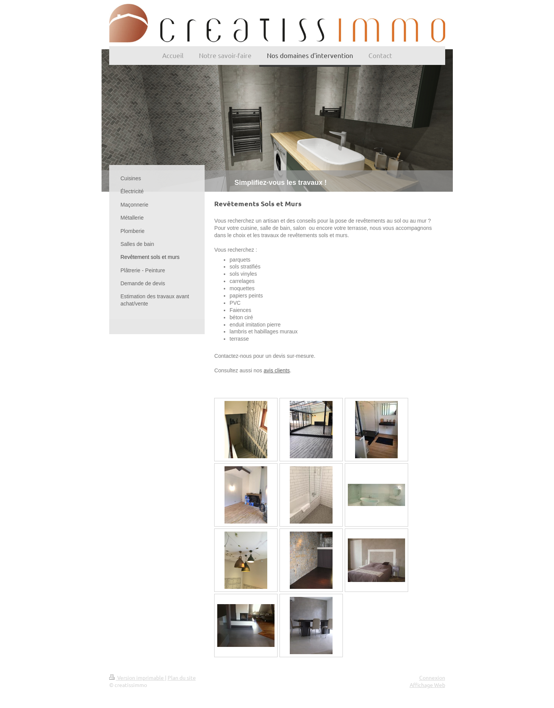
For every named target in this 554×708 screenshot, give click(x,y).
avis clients (277, 370)
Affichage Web (427, 684)
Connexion (432, 677)
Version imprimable (137, 677)
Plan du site (182, 677)
